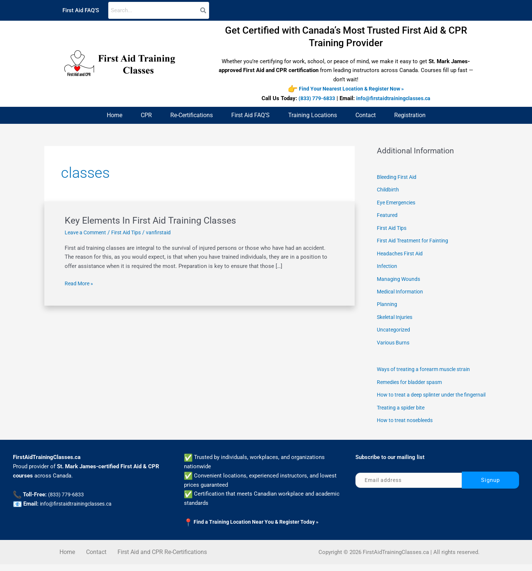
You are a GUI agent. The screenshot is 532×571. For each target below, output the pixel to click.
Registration (410, 115)
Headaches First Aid (402, 252)
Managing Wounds (399, 277)
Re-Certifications (191, 115)
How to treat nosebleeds (407, 427)
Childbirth (388, 189)
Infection (388, 264)
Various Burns (394, 339)
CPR (146, 115)
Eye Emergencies (398, 202)
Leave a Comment (87, 232)
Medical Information (402, 289)
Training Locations (312, 115)
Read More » (80, 283)
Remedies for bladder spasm (412, 378)
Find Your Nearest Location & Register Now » (351, 89)
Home (114, 115)
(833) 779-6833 (315, 98)
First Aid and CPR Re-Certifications (162, 558)
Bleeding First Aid (398, 177)
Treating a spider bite (403, 414)
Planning (387, 302)
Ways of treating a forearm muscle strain (427, 366)
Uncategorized (394, 327)
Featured (387, 214)
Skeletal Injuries (396, 314)
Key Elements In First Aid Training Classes (153, 220)
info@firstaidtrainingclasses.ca (395, 98)
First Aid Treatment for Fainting (415, 239)
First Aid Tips (131, 232)
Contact (365, 115)
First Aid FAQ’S (80, 10)
